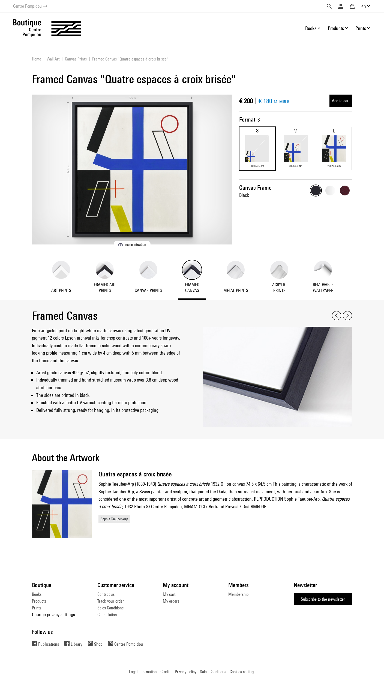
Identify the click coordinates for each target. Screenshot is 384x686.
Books (36, 594)
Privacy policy (185, 671)
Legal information (143, 671)
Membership (238, 594)
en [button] (363, 6)
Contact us (106, 594)
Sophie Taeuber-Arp (114, 519)
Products (39, 601)
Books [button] (310, 28)
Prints (36, 608)
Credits (165, 671)
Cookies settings (242, 671)
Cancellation (107, 614)
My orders (171, 601)
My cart (169, 594)
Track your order (110, 601)
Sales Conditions (110, 608)
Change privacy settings (53, 614)
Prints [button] (360, 28)
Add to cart (341, 100)
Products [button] (336, 28)
